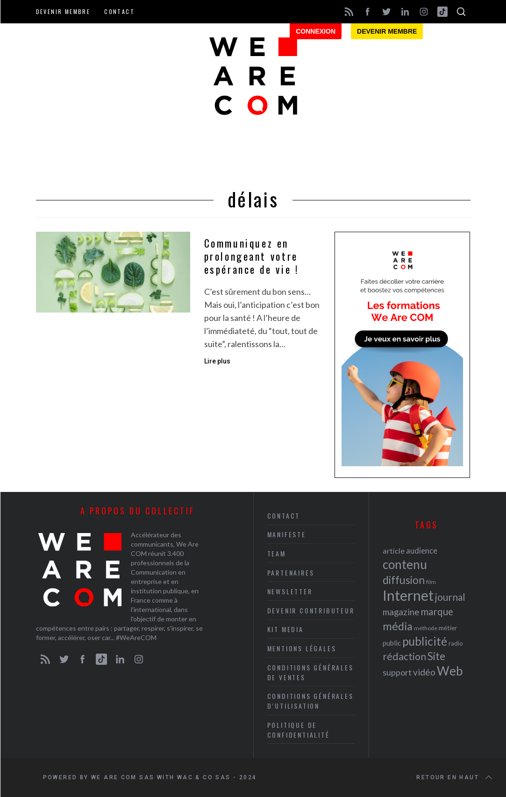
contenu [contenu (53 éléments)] (405, 564)
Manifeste (286, 534)
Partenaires (290, 572)
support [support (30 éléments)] (397, 672)
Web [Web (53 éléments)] (450, 670)
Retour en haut (455, 777)
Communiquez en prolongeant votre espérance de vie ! (251, 256)
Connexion (315, 31)
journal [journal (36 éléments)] (450, 597)
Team (276, 553)
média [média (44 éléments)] (398, 626)
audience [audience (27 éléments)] (421, 550)
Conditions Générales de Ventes (310, 672)
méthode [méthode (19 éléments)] (425, 628)
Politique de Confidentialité (298, 730)
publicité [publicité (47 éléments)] (424, 641)
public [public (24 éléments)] (392, 643)
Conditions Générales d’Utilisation (310, 701)
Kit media (285, 629)
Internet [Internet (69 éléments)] (408, 595)
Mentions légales (301, 648)
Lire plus (217, 361)
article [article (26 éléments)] (394, 550)
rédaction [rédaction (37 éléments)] (404, 656)
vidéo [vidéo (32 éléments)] (424, 672)
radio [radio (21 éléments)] (456, 643)
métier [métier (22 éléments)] (448, 628)
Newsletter (290, 591)
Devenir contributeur (311, 610)
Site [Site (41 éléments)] (436, 656)
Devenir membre (63, 11)
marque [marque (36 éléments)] (436, 611)
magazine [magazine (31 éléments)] (401, 611)
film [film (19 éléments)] (431, 581)
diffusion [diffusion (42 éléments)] (404, 579)
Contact (119, 11)
